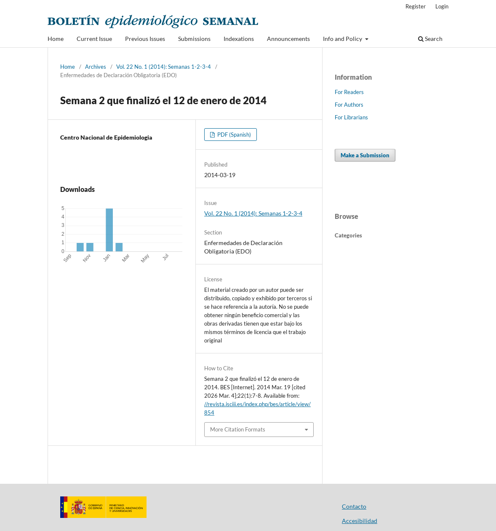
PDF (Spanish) (233, 134)
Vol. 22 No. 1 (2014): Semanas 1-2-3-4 (163, 66)
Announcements (288, 38)
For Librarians (351, 117)
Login (441, 6)
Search (430, 38)
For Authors (349, 104)
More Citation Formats (237, 429)
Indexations (239, 38)
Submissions (194, 38)
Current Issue (94, 38)
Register (415, 6)
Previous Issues (145, 38)
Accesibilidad (359, 520)
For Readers (349, 92)
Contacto (354, 506)
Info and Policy (343, 38)
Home (56, 38)
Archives (95, 66)
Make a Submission (365, 155)
